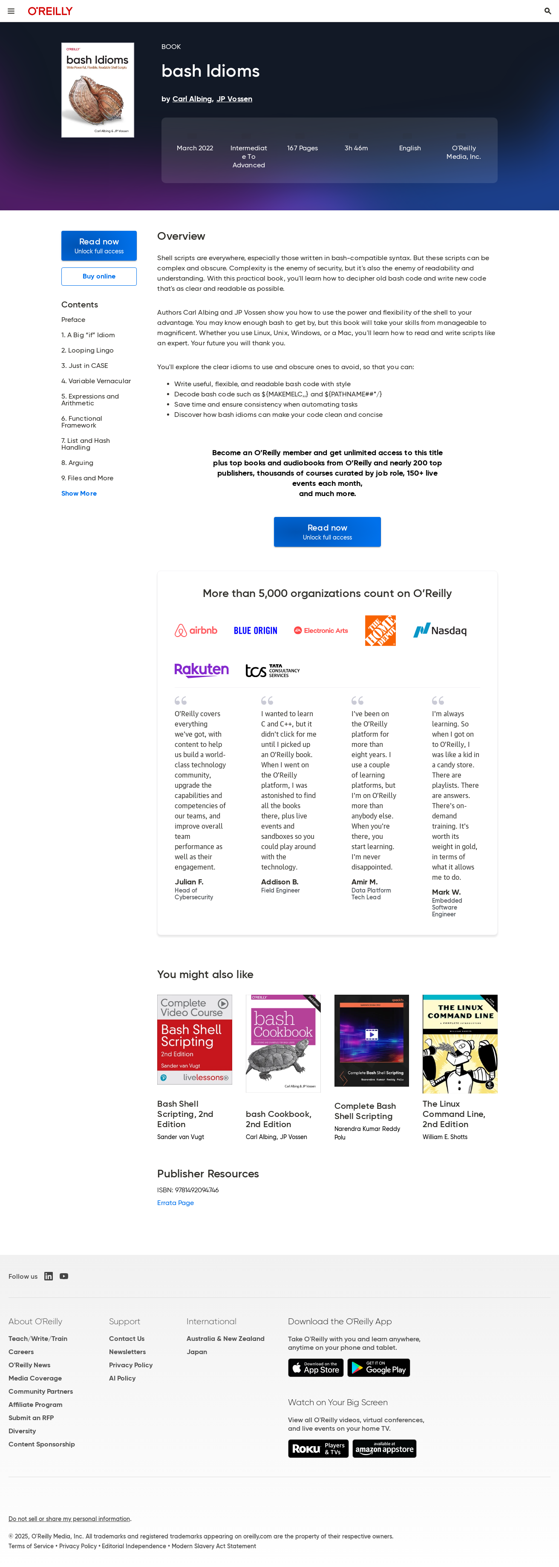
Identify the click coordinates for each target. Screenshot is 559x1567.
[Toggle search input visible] (548, 11)
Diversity (22, 1430)
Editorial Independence (134, 1546)
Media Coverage (35, 1378)
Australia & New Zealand (226, 1338)
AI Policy (122, 1378)
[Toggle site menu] (11, 11)
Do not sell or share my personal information (69, 1519)
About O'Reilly (35, 1321)
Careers (21, 1351)
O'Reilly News (29, 1364)
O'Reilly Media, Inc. (464, 152)
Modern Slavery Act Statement (214, 1546)
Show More (79, 493)
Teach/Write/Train (38, 1338)
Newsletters (127, 1351)
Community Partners (41, 1391)
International (211, 1321)
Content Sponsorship (42, 1444)
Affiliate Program (36, 1404)
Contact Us (126, 1338)
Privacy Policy (131, 1364)
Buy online (99, 276)
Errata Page (175, 1203)
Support (125, 1321)
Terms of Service (31, 1546)
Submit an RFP (31, 1417)
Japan (197, 1351)
